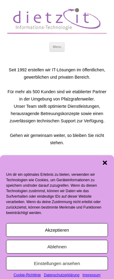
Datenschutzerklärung (61, 276)
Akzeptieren (57, 231)
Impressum (91, 276)
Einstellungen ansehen (57, 264)
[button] (105, 164)
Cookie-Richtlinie (27, 276)
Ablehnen (57, 248)
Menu (57, 47)
